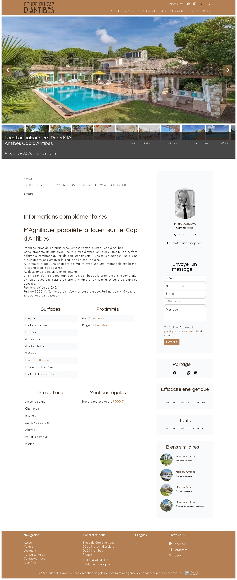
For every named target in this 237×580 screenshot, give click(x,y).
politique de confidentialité (182, 331)
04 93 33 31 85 (187, 235)
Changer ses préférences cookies (160, 573)
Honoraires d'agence (122, 573)
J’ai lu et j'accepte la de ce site (184, 331)
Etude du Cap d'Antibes (98, 542)
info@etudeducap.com (187, 243)
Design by (191, 573)
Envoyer (171, 342)
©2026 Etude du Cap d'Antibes (58, 573)
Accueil (28, 179)
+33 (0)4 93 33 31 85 (96, 560)
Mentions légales (93, 573)
